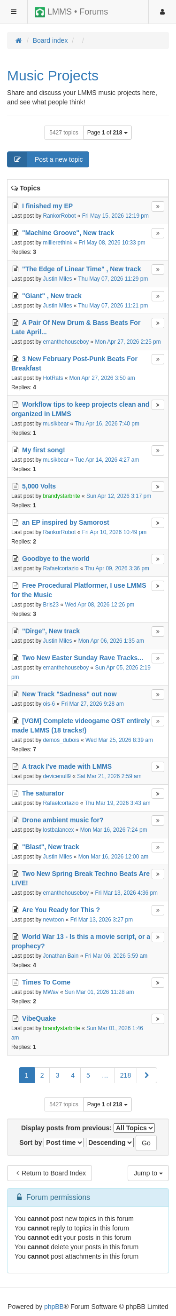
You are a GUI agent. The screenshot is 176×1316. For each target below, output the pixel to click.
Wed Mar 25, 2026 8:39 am (119, 740)
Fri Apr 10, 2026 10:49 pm (114, 532)
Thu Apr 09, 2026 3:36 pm (116, 568)
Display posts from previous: (88, 1128)
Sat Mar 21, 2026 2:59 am (109, 776)
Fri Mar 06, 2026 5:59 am (116, 956)
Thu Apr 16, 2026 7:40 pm (107, 423)
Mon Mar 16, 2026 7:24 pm (113, 830)
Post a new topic (45, 159)
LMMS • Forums (71, 12)
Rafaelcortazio (60, 568)
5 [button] (88, 1075)
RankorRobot (59, 216)
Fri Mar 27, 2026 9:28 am (92, 704)
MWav (50, 992)
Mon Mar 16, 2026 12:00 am (113, 856)
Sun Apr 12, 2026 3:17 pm (118, 496)
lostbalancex (58, 830)
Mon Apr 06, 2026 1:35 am (111, 641)
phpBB (54, 1306)
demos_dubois (61, 740)
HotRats (53, 378)
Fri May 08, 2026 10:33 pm (111, 242)
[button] (147, 1075)
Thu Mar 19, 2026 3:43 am (117, 803)
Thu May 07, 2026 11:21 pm (113, 305)
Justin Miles (57, 279)
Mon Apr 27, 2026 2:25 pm (128, 342)
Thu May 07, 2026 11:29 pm (113, 279)
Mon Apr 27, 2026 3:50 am (102, 378)
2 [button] (42, 1075)
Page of (107, 132)
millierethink (57, 242)
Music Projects (53, 75)
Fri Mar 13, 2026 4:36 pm (126, 893)
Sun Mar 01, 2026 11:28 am (99, 992)
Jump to (148, 1173)
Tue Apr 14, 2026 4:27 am (107, 460)
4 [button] (73, 1075)
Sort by (51, 1142)
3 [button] (57, 1075)
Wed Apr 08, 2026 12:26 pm (99, 604)
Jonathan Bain (60, 956)
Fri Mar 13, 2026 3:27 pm (101, 919)
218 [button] (125, 1075)
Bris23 (51, 604)
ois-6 (49, 704)
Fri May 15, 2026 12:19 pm (115, 216)
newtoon (53, 919)
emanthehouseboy (66, 342)
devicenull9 (57, 776)
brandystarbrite (61, 496)
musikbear (56, 423)
